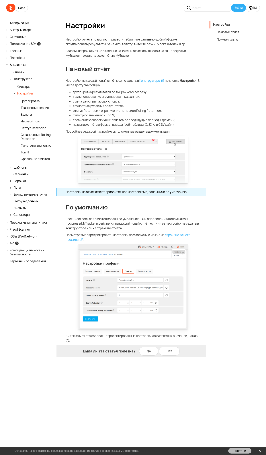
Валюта (26, 115)
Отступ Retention (33, 128)
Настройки (221, 24)
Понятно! (240, 451)
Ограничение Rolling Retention (36, 137)
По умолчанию (227, 39)
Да (149, 351)
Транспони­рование (35, 108)
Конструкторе (149, 80)
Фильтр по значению (36, 146)
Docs (21, 8)
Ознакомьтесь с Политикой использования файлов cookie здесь (182, 451)
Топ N (25, 152)
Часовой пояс (31, 121)
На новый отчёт (228, 32)
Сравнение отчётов (35, 159)
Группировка (30, 101)
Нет (169, 351)
